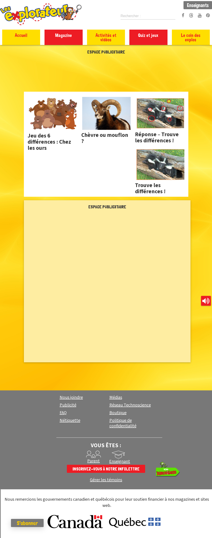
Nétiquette (70, 420)
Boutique (117, 413)
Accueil (21, 35)
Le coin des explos (191, 37)
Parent (93, 461)
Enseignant (119, 461)
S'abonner (27, 523)
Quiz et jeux (148, 35)
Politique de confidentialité (122, 423)
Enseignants (198, 5)
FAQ (63, 413)
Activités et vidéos (106, 37)
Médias (115, 397)
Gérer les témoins (106, 480)
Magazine (63, 35)
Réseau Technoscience (130, 405)
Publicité (68, 405)
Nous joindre (71, 397)
